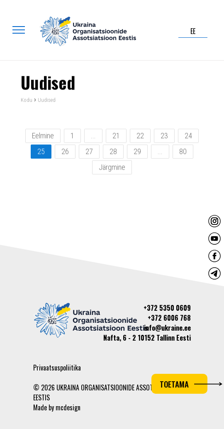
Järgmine (112, 167)
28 (113, 152)
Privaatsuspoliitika (57, 368)
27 (89, 152)
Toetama (183, 384)
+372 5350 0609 (167, 308)
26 (65, 152)
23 (164, 136)
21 (116, 136)
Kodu (26, 101)
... (93, 136)
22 (140, 136)
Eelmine (43, 136)
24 (188, 136)
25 (41, 152)
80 (183, 152)
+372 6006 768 (169, 318)
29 (137, 152)
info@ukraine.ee (167, 328)
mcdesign (68, 407)
